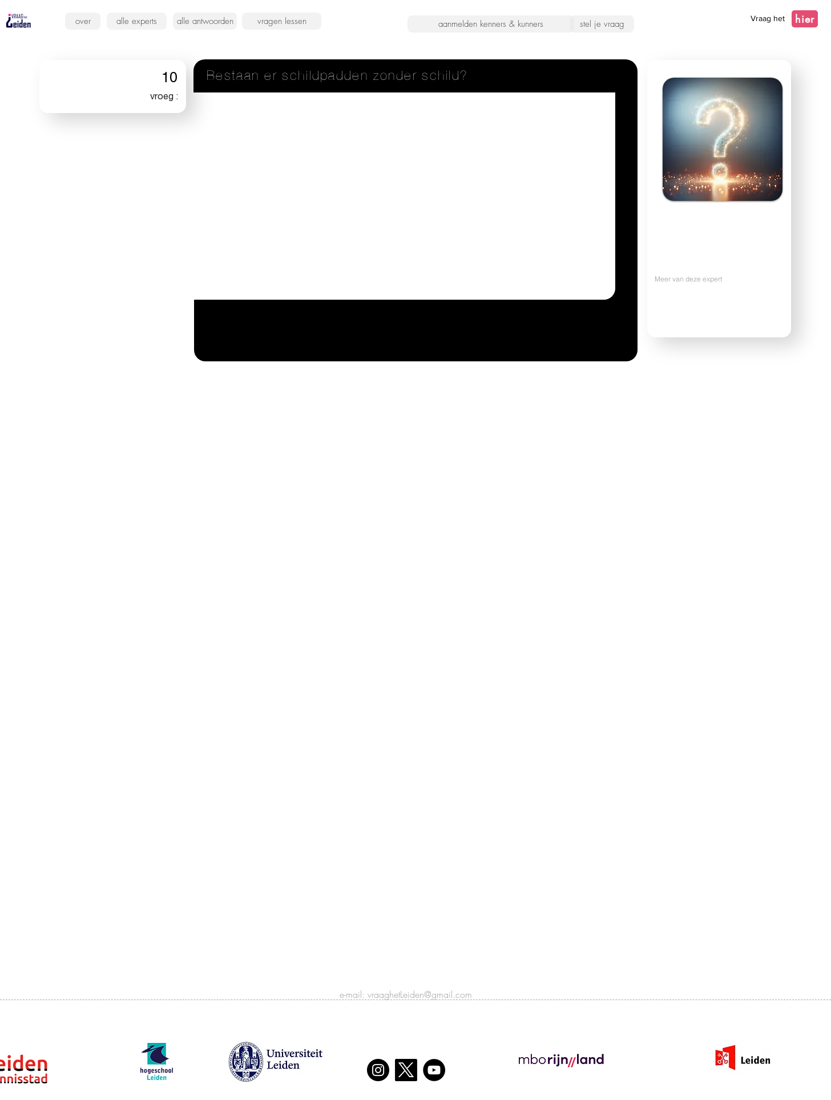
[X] (406, 1070)
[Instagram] (378, 1070)
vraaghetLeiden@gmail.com (420, 994)
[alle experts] (137, 21)
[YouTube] (434, 1070)
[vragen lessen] (281, 21)
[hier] (805, 18)
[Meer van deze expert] (712, 278)
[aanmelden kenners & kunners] (491, 24)
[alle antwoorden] (205, 21)
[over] (82, 21)
